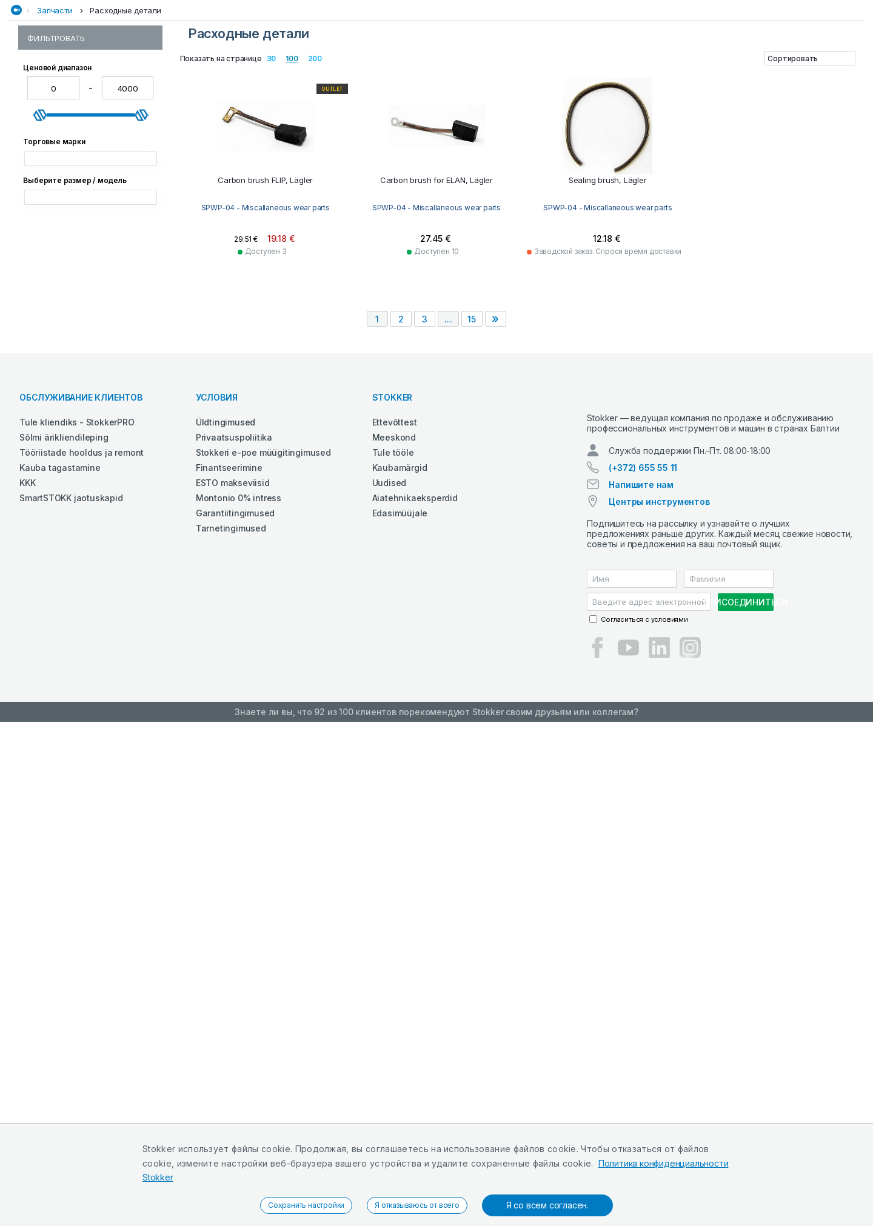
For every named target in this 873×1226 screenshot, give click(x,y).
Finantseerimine (229, 961)
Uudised (389, 976)
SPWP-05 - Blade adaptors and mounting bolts (88, 218)
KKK (27, 976)
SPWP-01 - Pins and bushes (80, 142)
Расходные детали (125, 99)
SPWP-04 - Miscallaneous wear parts (88, 195)
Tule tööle (393, 946)
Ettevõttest (394, 915)
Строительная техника (668, 74)
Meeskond (394, 930)
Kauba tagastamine (60, 961)
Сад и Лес (367, 74)
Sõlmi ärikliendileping (64, 930)
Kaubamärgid (399, 961)
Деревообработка (217, 74)
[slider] (40, 339)
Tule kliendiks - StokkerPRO (77, 915)
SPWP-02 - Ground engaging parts (84, 160)
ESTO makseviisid (233, 976)
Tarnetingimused (231, 1021)
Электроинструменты (814, 74)
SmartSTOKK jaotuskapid (71, 991)
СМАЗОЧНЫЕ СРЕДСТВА (563, 74)
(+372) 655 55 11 (643, 972)
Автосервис (144, 74)
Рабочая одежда (301, 74)
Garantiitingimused (235, 1006)
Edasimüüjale (400, 1006)
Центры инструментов (659, 1006)
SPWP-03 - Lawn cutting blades (88, 178)
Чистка (743, 74)
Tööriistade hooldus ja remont (81, 946)
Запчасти (54, 99)
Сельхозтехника (472, 74)
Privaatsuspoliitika (234, 930)
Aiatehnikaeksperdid (415, 991)
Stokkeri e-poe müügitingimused (263, 946)
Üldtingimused (225, 915)
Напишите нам (641, 989)
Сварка (413, 74)
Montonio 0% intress (238, 991)
